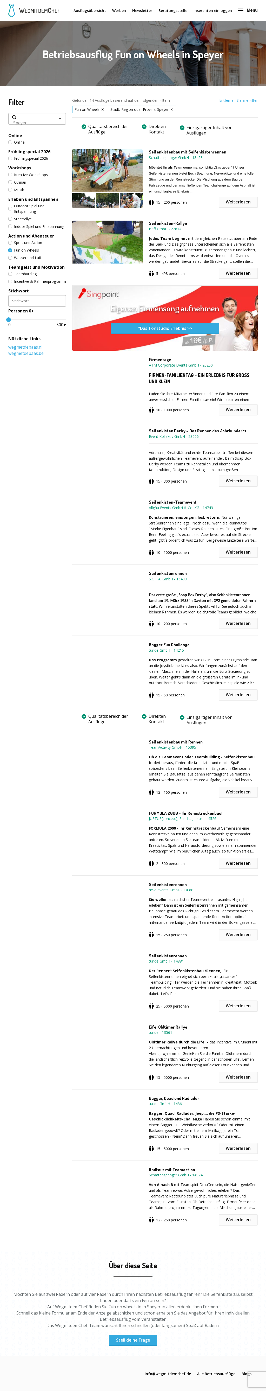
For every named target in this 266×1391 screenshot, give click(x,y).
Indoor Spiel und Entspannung (36, 226)
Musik (16, 189)
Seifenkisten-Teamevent (173, 502)
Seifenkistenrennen (168, 573)
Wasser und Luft (25, 257)
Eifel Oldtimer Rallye (168, 1027)
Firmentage (160, 359)
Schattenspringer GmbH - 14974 (176, 1174)
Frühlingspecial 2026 (28, 158)
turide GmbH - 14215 (166, 650)
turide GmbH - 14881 (166, 961)
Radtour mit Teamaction (172, 1169)
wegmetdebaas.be (26, 353)
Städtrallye (20, 218)
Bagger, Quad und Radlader (174, 1098)
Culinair (17, 182)
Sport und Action (25, 242)
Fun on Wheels (23, 250)
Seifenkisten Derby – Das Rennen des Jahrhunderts (197, 430)
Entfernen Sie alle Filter (238, 100)
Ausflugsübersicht (90, 10)
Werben (119, 10)
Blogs (246, 1373)
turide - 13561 (160, 1032)
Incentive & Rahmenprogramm (37, 281)
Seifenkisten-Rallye (168, 223)
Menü (248, 10)
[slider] (8, 319)
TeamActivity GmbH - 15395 (172, 747)
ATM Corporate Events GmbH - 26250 (181, 365)
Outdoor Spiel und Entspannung (26, 208)
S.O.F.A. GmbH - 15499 (168, 578)
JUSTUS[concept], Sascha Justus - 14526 (182, 818)
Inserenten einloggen (213, 10)
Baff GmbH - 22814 (165, 228)
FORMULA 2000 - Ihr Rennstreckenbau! (185, 813)
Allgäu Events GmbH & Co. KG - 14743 (181, 507)
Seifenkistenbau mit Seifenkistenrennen (187, 152)
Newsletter (142, 10)
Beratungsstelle (172, 10)
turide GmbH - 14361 (166, 1103)
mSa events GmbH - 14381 (171, 889)
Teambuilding (22, 273)
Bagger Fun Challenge (169, 644)
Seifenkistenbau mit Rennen (176, 742)
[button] (110, 178)
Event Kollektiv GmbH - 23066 (174, 436)
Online (16, 142)
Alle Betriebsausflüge (216, 1373)
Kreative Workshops (28, 174)
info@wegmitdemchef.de (168, 1373)
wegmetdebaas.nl (25, 347)
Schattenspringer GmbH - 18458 (176, 157)
